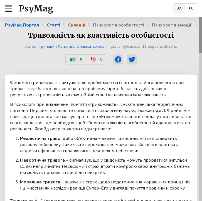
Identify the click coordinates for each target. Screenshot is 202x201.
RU (191, 8)
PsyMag (36, 8)
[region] (101, 109)
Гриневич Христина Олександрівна (72, 46)
